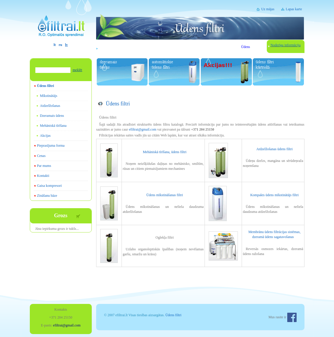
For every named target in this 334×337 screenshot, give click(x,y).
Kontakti (43, 176)
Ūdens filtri (45, 86)
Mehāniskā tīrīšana (53, 126)
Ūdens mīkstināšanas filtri (164, 195)
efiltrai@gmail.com (142, 129)
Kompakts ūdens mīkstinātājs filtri (274, 195)
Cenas (41, 156)
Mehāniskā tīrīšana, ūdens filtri (164, 152)
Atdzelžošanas (50, 106)
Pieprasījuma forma (51, 145)
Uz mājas (267, 9)
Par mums (44, 166)
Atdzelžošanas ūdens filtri (274, 149)
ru (60, 45)
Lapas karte (294, 9)
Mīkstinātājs (48, 96)
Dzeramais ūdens (52, 116)
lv (66, 45)
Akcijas (45, 136)
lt (54, 45)
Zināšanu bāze (47, 196)
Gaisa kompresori (49, 186)
